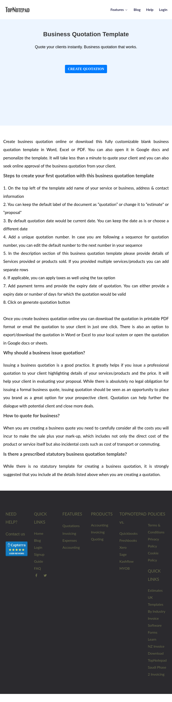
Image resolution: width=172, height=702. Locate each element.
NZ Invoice (156, 646)
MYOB (124, 568)
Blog (37, 540)
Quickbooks (128, 533)
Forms (152, 632)
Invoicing (69, 533)
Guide (38, 561)
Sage (123, 554)
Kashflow (126, 561)
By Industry (156, 611)
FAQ (37, 568)
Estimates (155, 590)
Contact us (15, 534)
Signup (39, 554)
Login (38, 547)
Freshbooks (128, 540)
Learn (152, 639)
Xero (123, 547)
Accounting (71, 547)
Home (38, 533)
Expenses (70, 540)
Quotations (71, 526)
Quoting (97, 539)
